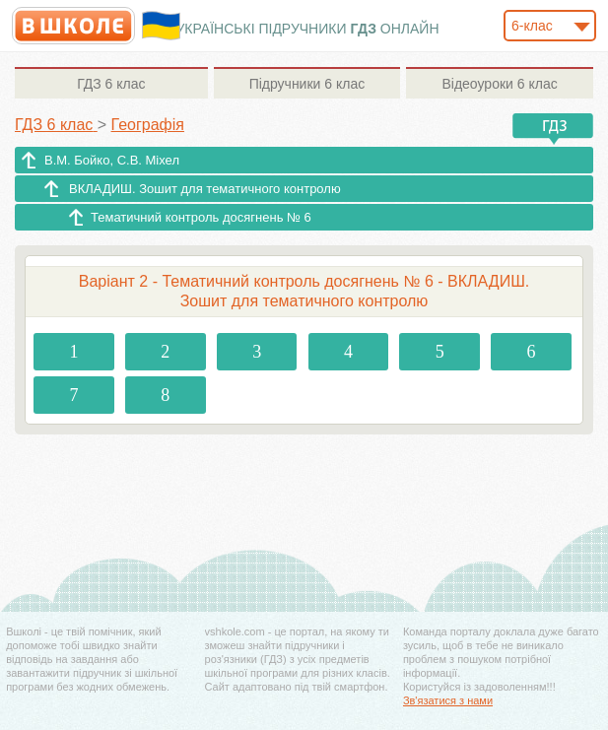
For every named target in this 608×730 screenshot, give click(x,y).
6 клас (111, 84)
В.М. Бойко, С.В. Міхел (111, 160)
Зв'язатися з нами (448, 700)
